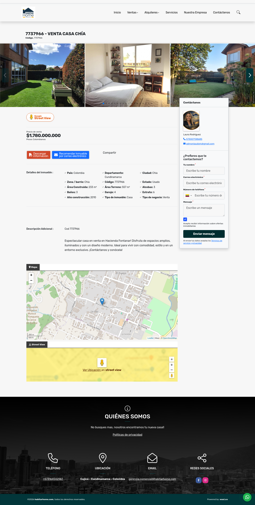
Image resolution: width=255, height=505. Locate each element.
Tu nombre (189, 164)
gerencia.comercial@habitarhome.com (152, 479)
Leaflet (150, 338)
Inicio (117, 12)
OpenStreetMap (170, 338)
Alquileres (151, 12)
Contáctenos (221, 12)
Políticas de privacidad (127, 434)
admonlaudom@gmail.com (200, 143)
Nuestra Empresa (195, 12)
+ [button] (31, 275)
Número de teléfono (194, 189)
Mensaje (188, 202)
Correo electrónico (193, 177)
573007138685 (194, 139)
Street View (40, 117)
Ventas (131, 12)
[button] (103, 103)
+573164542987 (53, 479)
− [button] (31, 280)
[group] (42, 75)
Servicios (172, 12)
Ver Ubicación (92, 370)
